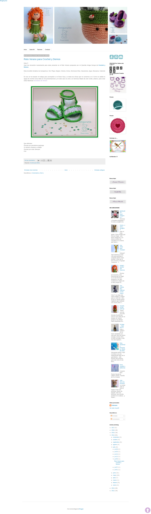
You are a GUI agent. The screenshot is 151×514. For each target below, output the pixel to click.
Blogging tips (3, 0)
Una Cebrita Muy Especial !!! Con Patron (122, 289)
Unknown (114, 405)
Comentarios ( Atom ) (38, 173)
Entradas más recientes (31, 170)
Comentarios (115, 419)
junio (114, 473)
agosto (115, 444)
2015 (113, 432)
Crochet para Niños (35, 162)
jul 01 (116, 469)
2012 (113, 490)
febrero (115, 482)
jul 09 (116, 459)
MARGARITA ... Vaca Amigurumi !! (122, 214)
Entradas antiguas (99, 170)
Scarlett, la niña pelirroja (122, 307)
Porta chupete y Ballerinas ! (122, 367)
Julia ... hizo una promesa (122, 382)
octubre (115, 439)
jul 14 (116, 454)
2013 (113, 488)
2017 (113, 427)
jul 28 (116, 449)
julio (114, 447)
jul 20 (116, 451)
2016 (113, 430)
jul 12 (116, 456)
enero (115, 485)
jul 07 (116, 467)
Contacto (47, 49)
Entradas (114, 416)
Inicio (25, 49)
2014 (113, 435)
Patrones (39, 49)
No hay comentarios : (30, 160)
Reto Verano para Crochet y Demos (42, 59)
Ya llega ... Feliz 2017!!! (122, 326)
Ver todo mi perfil (114, 408)
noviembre (116, 437)
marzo (115, 480)
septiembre (116, 442)
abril (114, 477)
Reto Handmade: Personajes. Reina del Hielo (122, 346)
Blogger (81, 509)
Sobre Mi (31, 49)
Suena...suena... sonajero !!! (122, 227)
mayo (115, 475)
